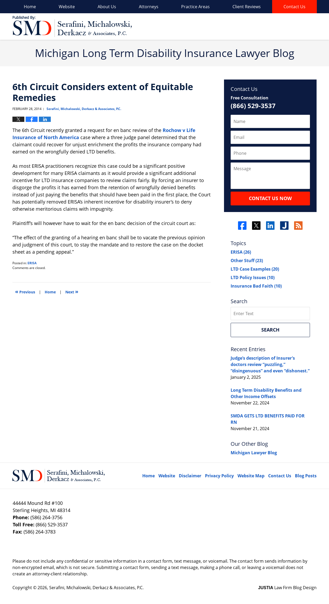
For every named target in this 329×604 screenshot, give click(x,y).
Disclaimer (190, 476)
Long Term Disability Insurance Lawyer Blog (72, 26)
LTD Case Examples (255, 269)
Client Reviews (246, 7)
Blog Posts (306, 476)
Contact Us (294, 7)
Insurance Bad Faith (256, 286)
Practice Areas (195, 7)
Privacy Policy (219, 476)
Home (30, 7)
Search (270, 330)
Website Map (250, 476)
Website (67, 7)
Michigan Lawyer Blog (254, 453)
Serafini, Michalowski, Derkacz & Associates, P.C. (96, 587)
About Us (107, 7)
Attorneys (148, 7)
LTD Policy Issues (253, 277)
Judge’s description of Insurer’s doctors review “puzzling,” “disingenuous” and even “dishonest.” (270, 364)
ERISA (32, 263)
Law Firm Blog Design (287, 587)
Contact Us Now (270, 198)
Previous (25, 291)
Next (71, 291)
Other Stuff (247, 260)
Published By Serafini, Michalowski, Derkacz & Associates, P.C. (287, 27)
